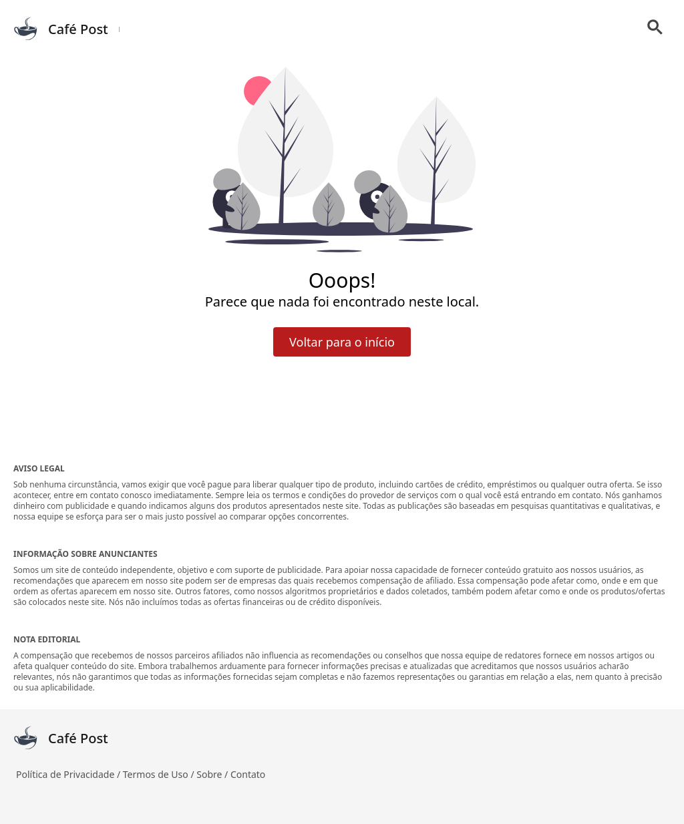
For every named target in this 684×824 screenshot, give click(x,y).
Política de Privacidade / (69, 774)
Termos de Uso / (159, 774)
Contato (247, 774)
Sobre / (213, 774)
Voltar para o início (342, 342)
